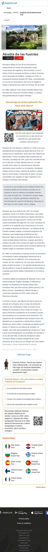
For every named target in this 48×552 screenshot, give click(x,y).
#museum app (24, 548)
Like (19, 58)
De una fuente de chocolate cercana (19, 388)
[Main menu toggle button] (44, 3)
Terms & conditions (24, 523)
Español (8, 20)
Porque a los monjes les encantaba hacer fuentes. (24, 399)
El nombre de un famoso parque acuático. (21, 394)
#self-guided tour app (24, 540)
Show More (40, 487)
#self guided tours (24, 538)
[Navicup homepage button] (10, 3)
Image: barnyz (41, 47)
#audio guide (24, 543)
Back (7, 8)
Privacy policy (24, 518)
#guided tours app (24, 535)
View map (8, 58)
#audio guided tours (24, 533)
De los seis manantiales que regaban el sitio (22, 404)
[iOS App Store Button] (37, 513)
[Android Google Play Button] (21, 513)
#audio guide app (24, 550)
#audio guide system (24, 545)
